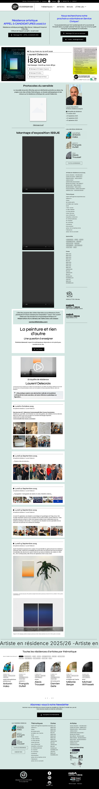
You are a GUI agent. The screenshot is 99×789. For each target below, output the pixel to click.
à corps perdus (70, 211)
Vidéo (75, 247)
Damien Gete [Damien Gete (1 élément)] (79, 176)
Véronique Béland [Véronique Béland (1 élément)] (78, 190)
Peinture (77, 243)
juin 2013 (68, 279)
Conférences (69, 239)
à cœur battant (70, 209)
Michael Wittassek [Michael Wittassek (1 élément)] (71, 183)
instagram (54, 1)
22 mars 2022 (54, 674)
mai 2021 (68, 260)
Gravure (79, 241)
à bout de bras (70, 213)
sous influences (70, 215)
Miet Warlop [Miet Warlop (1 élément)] (80, 183)
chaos (67, 200)
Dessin (81, 239)
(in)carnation (69, 226)
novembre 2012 (69, 282)
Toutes (21, 656)
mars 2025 (68, 253)
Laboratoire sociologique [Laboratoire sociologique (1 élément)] (72, 181)
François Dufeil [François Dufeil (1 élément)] (70, 178)
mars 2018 (68, 265)
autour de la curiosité (72, 231)
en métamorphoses (71, 218)
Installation (69, 243)
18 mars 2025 (6, 674)
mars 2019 (53, 735)
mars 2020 (68, 262)
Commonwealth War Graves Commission (24, 418)
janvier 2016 (69, 269)
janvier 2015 (69, 272)
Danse (76, 239)
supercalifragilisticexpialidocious (75, 196)
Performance (69, 245)
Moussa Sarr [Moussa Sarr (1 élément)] (69, 185)
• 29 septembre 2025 (72, 116)
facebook (44, 1)
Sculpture (69, 247)
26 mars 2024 (22, 674)
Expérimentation (70, 241)
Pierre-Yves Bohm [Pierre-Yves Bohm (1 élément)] (80, 188)
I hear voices (69, 207)
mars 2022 (68, 258)
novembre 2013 (69, 277)
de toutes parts (70, 202)
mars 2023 (68, 257)
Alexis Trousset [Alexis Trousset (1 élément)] (70, 174)
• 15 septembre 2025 (72, 120)
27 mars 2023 (38, 674)
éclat (67, 206)
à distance (69, 224)
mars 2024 (68, 255)
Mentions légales (72, 783)
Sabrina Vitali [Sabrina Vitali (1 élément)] (69, 190)
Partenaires (79, 783)
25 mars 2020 (85, 674)
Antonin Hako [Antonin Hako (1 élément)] (78, 174)
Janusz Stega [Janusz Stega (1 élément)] (69, 179)
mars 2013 (68, 281)
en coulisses (69, 222)
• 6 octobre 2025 (71, 113)
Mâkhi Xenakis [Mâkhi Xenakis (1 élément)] (77, 185)
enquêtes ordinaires (71, 217)
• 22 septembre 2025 (72, 118)
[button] (38, 395)
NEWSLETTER (66, 1)
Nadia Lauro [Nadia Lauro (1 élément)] (78, 186)
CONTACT (74, 1)
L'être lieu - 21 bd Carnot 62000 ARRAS (30, 1)
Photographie (78, 245)
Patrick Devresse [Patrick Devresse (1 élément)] (70, 188)
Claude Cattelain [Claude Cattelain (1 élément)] (70, 176)
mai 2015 (68, 270)
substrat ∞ (69, 198)
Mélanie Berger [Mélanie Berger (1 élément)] (70, 186)
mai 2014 (68, 274)
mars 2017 (68, 267)
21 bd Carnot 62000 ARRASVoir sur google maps (23, 780)
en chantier (69, 220)
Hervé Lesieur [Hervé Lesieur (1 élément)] (78, 178)
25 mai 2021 (69, 674)
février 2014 (69, 275)
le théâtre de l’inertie (72, 204)
